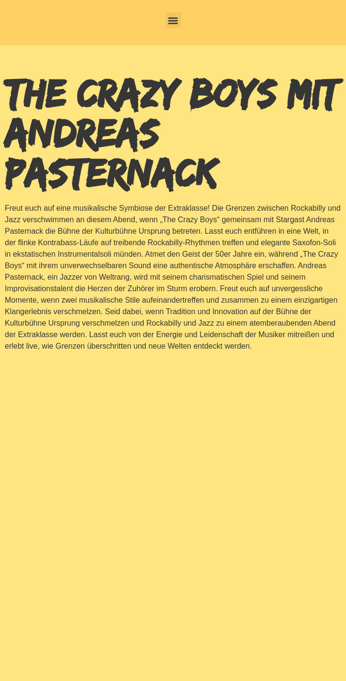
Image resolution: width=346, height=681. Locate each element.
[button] (173, 20)
